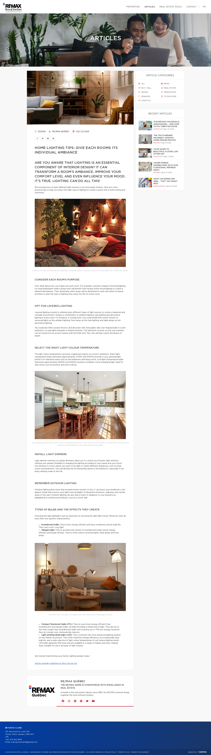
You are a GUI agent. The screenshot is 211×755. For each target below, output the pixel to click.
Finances (144, 96)
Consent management (140, 752)
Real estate (168, 88)
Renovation (168, 92)
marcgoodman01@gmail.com (24, 742)
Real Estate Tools (170, 7)
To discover (168, 96)
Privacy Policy (111, 752)
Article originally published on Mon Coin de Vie (56, 663)
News (165, 84)
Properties (133, 7)
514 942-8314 (16, 739)
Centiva (202, 752)
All (141, 84)
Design (40, 132)
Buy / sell (144, 88)
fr (204, 7)
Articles (149, 7)
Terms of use (123, 752)
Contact (191, 7)
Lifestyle (144, 101)
